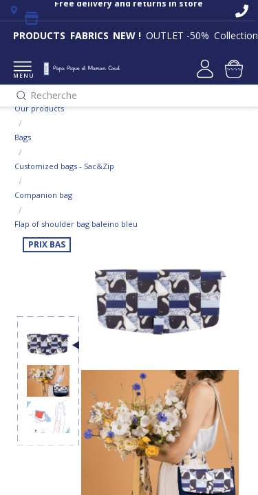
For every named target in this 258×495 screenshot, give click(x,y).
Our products (39, 108)
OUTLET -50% (177, 35)
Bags (22, 137)
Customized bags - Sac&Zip (64, 166)
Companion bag (43, 195)
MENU (22, 70)
